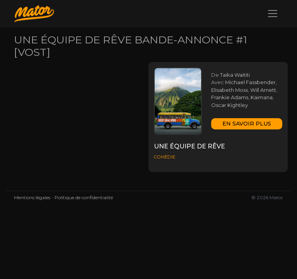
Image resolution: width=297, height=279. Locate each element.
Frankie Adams (229, 97)
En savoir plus (246, 123)
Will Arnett (263, 90)
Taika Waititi (235, 75)
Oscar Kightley (229, 105)
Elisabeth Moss (229, 90)
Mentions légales (32, 197)
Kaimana (262, 97)
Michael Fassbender (250, 82)
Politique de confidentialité (84, 197)
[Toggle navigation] (272, 13)
